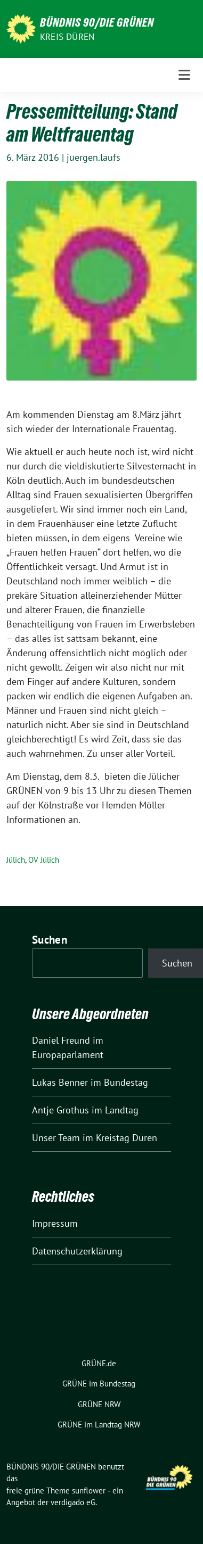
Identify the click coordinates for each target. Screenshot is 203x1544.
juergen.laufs (93, 157)
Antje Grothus (60, 1110)
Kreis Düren (67, 37)
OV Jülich (43, 860)
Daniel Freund (61, 1040)
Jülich (15, 860)
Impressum (55, 1223)
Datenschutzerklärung (77, 1251)
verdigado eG (73, 1502)
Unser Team (56, 1138)
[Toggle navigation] (184, 75)
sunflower (88, 1490)
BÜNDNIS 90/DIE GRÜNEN (97, 22)
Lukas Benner (60, 1082)
